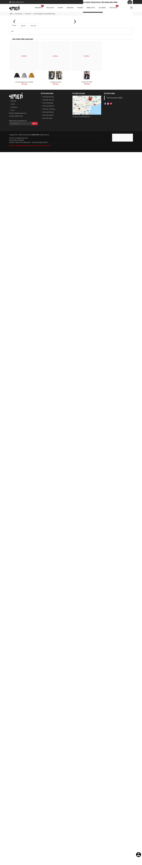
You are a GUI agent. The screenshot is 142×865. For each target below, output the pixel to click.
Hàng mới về (39, 7)
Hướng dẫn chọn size (48, 813)
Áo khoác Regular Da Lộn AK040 (24, 795)
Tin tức (12, 823)
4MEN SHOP (35, 847)
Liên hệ (13, 817)
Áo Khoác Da (28, 13)
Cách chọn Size (104, 2)
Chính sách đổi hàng (47, 825)
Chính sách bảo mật (47, 828)
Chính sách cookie (47, 831)
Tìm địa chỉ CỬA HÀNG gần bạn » (81, 829)
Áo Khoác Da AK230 (55, 795)
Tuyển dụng (14, 820)
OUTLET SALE (113, 7)
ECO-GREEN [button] (102, 8)
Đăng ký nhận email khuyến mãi (23, 835)
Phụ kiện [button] (80, 8)
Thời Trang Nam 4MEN (114, 811)
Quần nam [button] (70, 8)
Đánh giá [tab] (23, 738)
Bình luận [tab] (33, 738)
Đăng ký (34, 836)
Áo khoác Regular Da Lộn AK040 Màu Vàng (44, 13)
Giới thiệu (128, 2)
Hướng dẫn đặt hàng (48, 809)
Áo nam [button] (60, 8)
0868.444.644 (20, 2)
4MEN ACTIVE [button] (91, 8)
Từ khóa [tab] (14, 738)
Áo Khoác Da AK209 (86, 795)
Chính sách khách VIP (48, 819)
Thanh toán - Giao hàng (48, 822)
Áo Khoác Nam (18, 13)
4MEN (11, 13)
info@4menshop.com (20, 826)
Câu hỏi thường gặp (47, 816)
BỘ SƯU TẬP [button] (50, 8)
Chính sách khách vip (117, 2)
